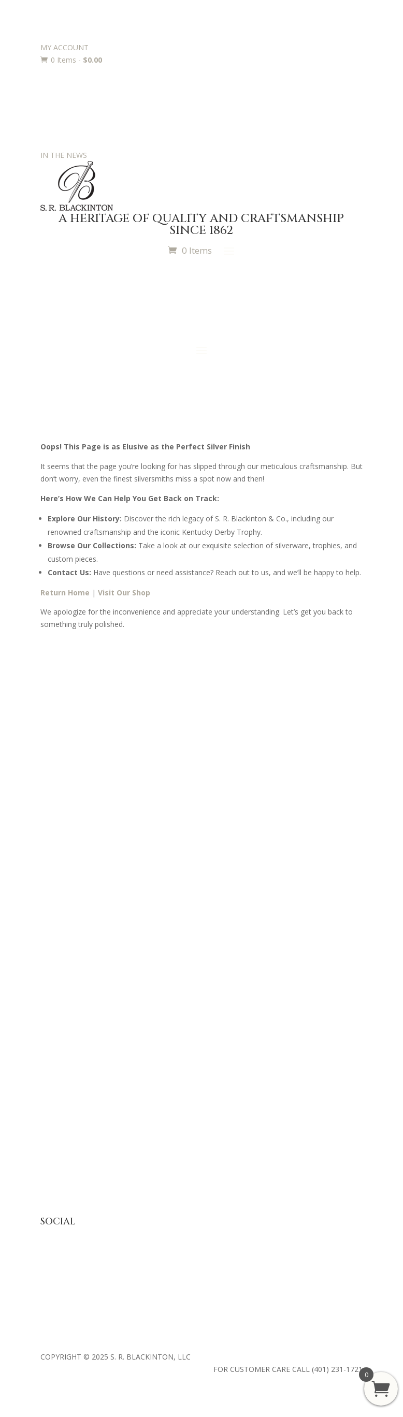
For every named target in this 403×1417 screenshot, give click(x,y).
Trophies (55, 1001)
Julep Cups (57, 899)
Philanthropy (61, 781)
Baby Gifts (57, 883)
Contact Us (59, 797)
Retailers (54, 814)
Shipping (54, 1152)
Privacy (52, 1119)
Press (49, 750)
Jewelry (52, 916)
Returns (53, 1136)
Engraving (56, 1017)
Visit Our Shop (124, 592)
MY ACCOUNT (64, 47)
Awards (52, 985)
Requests (55, 1034)
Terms (51, 1168)
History (52, 766)
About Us (55, 734)
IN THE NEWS (63, 155)
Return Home (65, 592)
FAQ (47, 1103)
